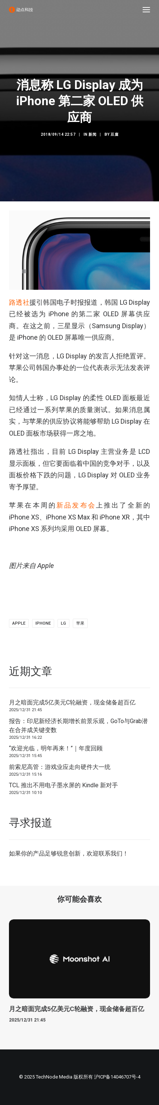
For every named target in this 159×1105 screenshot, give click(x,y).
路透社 (19, 302)
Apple (18, 623)
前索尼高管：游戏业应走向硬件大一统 (59, 766)
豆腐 (114, 134)
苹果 (80, 623)
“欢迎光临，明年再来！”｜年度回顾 (56, 748)
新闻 (92, 134)
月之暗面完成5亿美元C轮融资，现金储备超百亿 (72, 702)
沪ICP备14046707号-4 (117, 1077)
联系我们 (110, 853)
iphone (43, 623)
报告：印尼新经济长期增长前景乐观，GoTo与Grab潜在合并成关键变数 (78, 726)
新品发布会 (76, 505)
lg (63, 623)
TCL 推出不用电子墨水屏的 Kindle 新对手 (63, 785)
